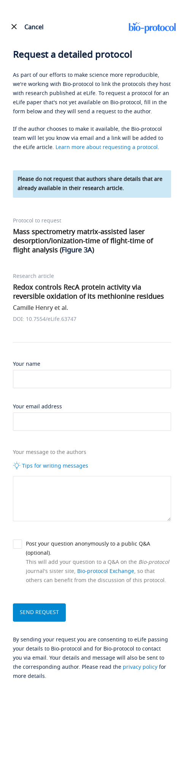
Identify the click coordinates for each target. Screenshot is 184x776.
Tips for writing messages (50, 466)
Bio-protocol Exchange (105, 571)
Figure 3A (77, 250)
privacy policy (140, 667)
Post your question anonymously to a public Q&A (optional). (88, 548)
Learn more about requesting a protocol (107, 147)
